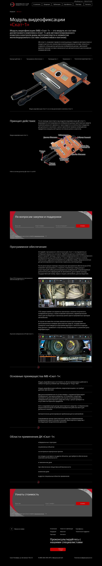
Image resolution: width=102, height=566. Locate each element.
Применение (66, 59)
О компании (53, 529)
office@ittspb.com (78, 1)
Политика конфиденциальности (83, 558)
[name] (24, 225)
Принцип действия (15, 59)
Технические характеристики (83, 59)
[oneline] (44, 225)
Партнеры (53, 534)
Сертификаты (79, 529)
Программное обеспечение (34, 59)
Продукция (12, 11)
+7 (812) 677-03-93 (88, 1)
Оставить (82, 226)
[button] (58, 549)
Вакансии (63, 531)
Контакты (63, 534)
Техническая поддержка (82, 531)
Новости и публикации (66, 529)
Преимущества (52, 59)
